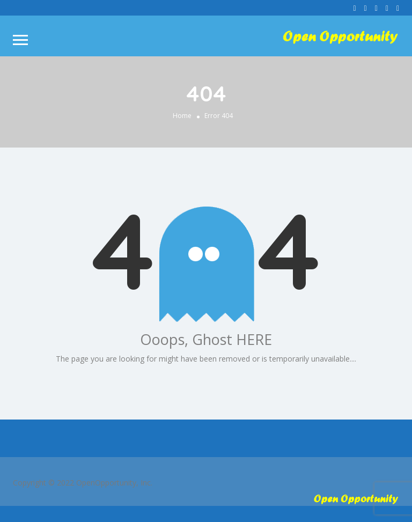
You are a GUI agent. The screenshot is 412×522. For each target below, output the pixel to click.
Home (182, 115)
